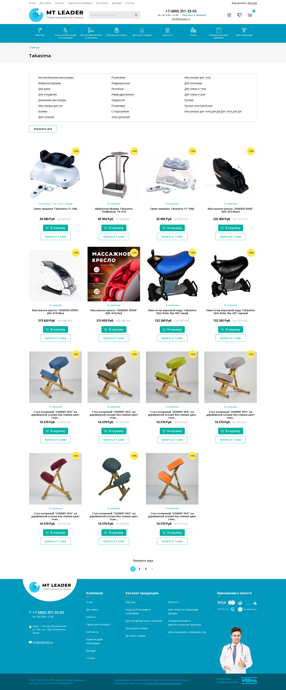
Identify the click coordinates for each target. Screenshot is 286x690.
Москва (252, 3)
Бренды (117, 3)
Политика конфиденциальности (164, 683)
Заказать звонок (194, 15)
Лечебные (117, 88)
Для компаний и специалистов (187, 632)
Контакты (102, 3)
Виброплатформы (49, 83)
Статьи (129, 3)
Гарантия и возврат (80, 3)
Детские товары (142, 32)
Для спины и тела (195, 88)
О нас (32, 3)
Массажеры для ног (50, 105)
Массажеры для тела (197, 77)
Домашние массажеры (52, 100)
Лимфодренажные (122, 94)
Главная (34, 47)
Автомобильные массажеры (56, 77)
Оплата (59, 3)
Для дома (44, 88)
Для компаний (244, 32)
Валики (42, 111)
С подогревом (120, 111)
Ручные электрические (198, 105)
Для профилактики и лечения (91, 33)
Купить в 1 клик (55, 236)
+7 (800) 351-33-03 (180, 11)
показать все (43, 129)
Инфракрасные (120, 83)
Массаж (40, 32)
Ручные (189, 100)
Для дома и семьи (116, 32)
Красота (168, 32)
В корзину (55, 228)
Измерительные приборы (218, 33)
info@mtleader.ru (181, 19)
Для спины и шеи (194, 94)
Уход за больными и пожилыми (65, 33)
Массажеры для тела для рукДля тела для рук (213, 111)
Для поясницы (193, 83)
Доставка (45, 3)
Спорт (193, 32)
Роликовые (118, 77)
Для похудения (47, 94)
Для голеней (46, 117)
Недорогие (118, 100)
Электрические (120, 117)
